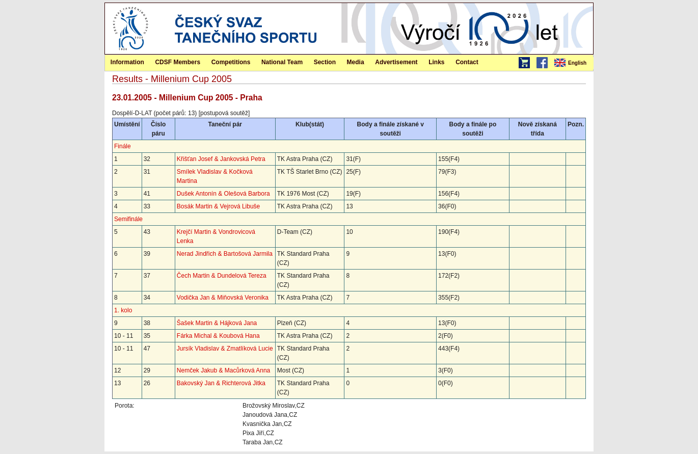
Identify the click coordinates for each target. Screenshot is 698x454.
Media (355, 62)
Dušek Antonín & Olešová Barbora (223, 193)
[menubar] (573, 63)
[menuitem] (573, 63)
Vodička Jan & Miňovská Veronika (223, 297)
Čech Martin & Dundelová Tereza (221, 275)
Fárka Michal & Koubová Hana (218, 335)
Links (436, 62)
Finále (122, 146)
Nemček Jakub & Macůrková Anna (223, 370)
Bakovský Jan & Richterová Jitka (221, 383)
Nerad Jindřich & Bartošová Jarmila (225, 253)
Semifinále (128, 219)
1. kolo (123, 310)
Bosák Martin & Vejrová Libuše (218, 206)
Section (325, 62)
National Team (282, 62)
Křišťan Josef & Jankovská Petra (221, 159)
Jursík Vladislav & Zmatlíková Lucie (225, 348)
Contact (466, 62)
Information (127, 62)
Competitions (231, 62)
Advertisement (396, 62)
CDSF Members (177, 62)
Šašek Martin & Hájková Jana (217, 323)
